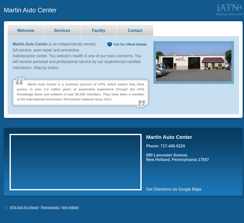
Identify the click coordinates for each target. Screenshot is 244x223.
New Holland (69, 207)
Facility (98, 30)
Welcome (25, 30)
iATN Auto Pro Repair (24, 207)
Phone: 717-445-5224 (165, 146)
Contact (135, 30)
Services (62, 30)
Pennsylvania (50, 207)
